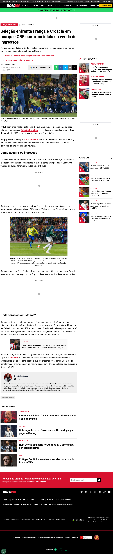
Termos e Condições (37, 482)
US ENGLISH (66, 500)
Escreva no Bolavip (39, 504)
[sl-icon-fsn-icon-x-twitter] (100, 492)
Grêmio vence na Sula (92, 1)
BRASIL (26, 500)
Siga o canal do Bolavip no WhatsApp (56, 10)
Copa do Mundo (8, 397)
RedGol (52, 504)
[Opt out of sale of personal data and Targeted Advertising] (3, 551)
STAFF (16, 504)
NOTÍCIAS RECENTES (30, 6)
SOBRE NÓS (7, 504)
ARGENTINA (16, 500)
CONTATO (25, 504)
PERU (57, 500)
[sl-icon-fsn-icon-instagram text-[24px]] (95, 492)
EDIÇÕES (6, 500)
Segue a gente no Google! (42, 67)
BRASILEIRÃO (46, 6)
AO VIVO (58, 6)
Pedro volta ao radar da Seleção (19, 60)
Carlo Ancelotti (31, 139)
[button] (60, 67)
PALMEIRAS (94, 6)
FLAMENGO (68, 6)
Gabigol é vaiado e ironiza (74, 1)
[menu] (3, 6)
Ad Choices (60, 520)
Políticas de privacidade (30, 520)
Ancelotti (14, 357)
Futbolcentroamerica (65, 504)
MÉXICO (49, 500)
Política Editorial (47, 520)
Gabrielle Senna (9, 65)
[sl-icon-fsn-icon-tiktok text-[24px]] (104, 492)
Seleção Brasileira (28, 25)
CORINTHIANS (81, 6)
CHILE (33, 500)
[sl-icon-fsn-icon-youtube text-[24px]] (109, 492)
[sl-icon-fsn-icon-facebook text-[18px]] (90, 492)
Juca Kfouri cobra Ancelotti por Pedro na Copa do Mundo (29, 56)
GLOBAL (41, 500)
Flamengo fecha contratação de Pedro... (50, 1)
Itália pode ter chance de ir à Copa (23, 1)
